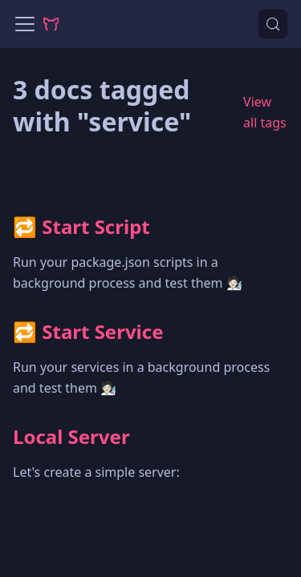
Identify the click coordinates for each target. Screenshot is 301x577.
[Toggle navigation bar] (25, 24)
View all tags (265, 112)
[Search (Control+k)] (273, 24)
